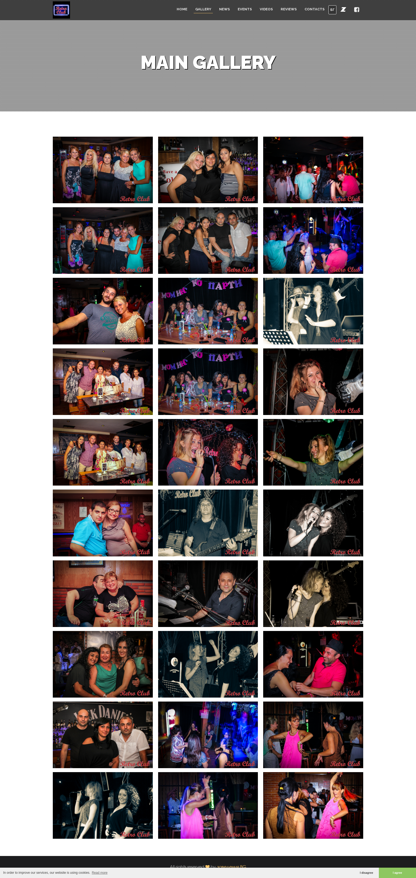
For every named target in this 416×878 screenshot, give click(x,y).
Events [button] (245, 9)
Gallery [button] (203, 9)
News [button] (224, 9)
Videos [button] (266, 9)
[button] (343, 9)
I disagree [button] (366, 872)
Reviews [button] (289, 9)
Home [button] (182, 9)
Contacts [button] (314, 9)
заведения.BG (231, 866)
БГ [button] (332, 10)
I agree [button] (397, 872)
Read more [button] (99, 873)
